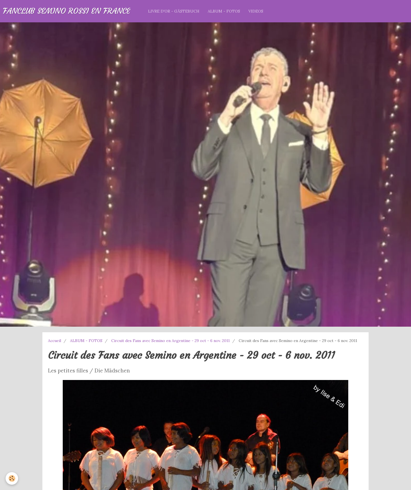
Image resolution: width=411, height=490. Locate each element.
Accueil (54, 340)
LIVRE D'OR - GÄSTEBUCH (173, 11)
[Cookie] (12, 478)
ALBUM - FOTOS (224, 11)
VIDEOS (255, 11)
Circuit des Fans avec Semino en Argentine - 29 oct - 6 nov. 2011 (170, 340)
